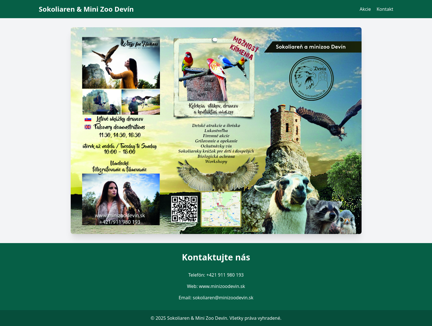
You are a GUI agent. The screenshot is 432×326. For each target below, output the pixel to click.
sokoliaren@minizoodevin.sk (223, 297)
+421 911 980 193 (225, 275)
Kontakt (385, 9)
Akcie (365, 9)
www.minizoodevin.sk (222, 286)
